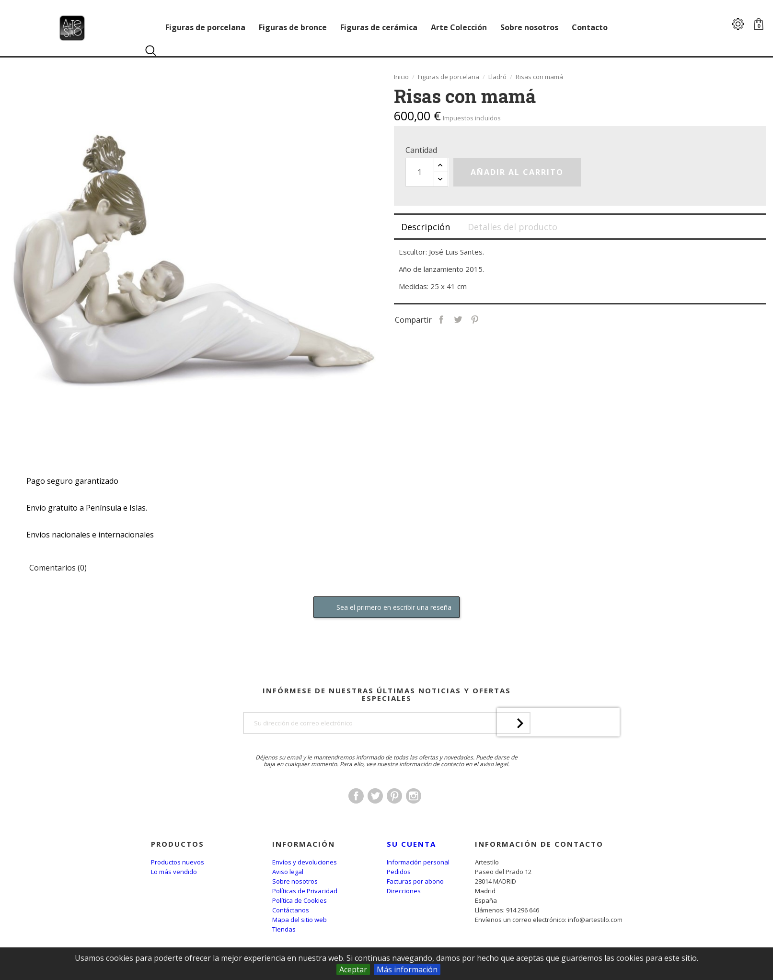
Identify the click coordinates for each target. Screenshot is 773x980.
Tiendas (284, 929)
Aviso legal (287, 871)
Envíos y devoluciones (304, 862)
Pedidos (399, 871)
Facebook (356, 823)
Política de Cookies (299, 900)
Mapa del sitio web (299, 919)
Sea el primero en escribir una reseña (386, 608)
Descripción (425, 227)
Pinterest (501, 319)
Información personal (418, 862)
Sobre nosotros (295, 881)
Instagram (413, 823)
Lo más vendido (174, 871)
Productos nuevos (177, 862)
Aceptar (353, 969)
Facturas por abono (415, 881)
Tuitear (484, 319)
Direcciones (404, 891)
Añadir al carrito (517, 172)
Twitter (375, 823)
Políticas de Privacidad (304, 891)
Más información (407, 969)
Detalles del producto (512, 227)
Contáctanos (290, 910)
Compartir (467, 319)
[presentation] (558, 776)
